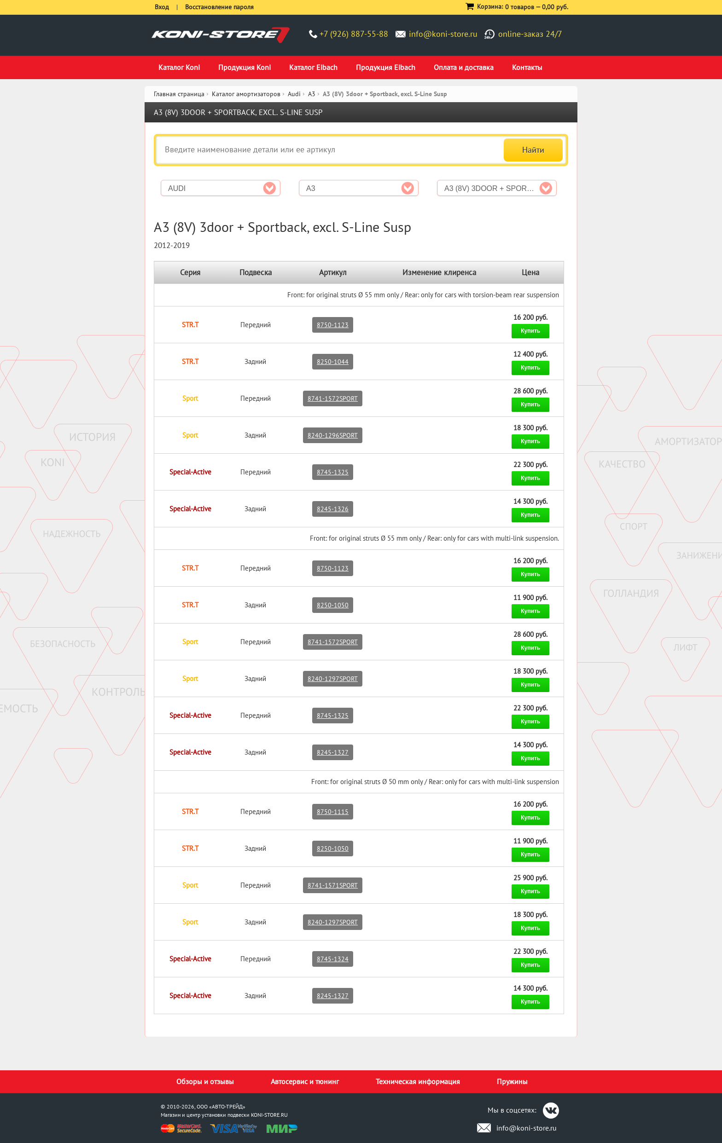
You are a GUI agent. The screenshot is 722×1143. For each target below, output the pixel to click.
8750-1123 (333, 325)
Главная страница (179, 94)
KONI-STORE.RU (269, 1114)
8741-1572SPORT (333, 398)
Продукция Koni (244, 67)
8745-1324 (333, 959)
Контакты (527, 67)
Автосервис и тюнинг (305, 1081)
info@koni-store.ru (443, 34)
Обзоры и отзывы (205, 1081)
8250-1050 (333, 605)
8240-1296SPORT (333, 435)
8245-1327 (333, 752)
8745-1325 (333, 472)
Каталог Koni (179, 67)
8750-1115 (333, 812)
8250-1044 (333, 362)
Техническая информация (418, 1081)
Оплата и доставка (464, 67)
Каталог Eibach (313, 67)
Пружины (512, 1081)
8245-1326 (333, 509)
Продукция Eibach (385, 67)
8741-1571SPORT (333, 885)
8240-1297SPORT (333, 679)
